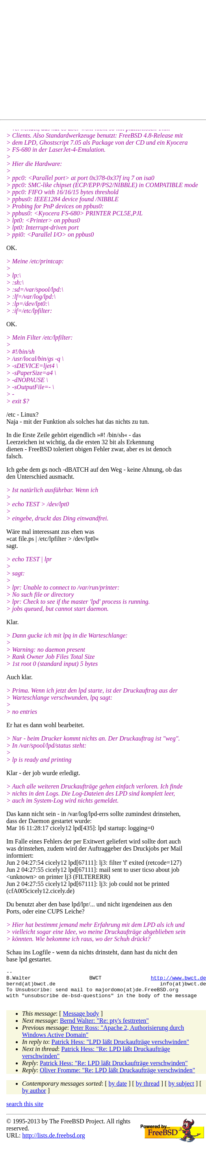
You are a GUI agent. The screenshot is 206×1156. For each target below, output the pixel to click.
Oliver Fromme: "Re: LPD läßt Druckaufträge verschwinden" (117, 1076)
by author (34, 1096)
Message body (81, 1019)
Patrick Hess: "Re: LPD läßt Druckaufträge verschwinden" (114, 1069)
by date (118, 1089)
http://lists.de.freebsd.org (53, 1141)
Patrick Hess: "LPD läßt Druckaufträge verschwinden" (120, 1047)
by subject (181, 1089)
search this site (24, 1109)
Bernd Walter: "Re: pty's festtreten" (104, 1026)
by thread (148, 1089)
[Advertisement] (101, 61)
